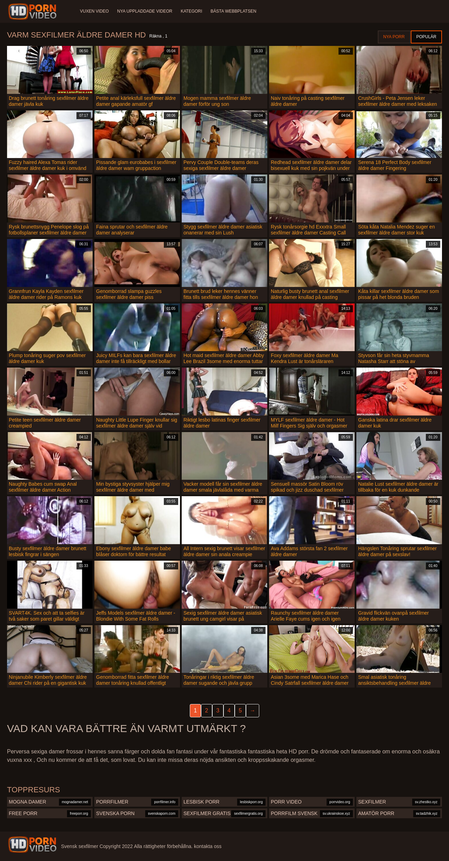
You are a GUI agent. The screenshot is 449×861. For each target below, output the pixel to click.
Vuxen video (94, 11)
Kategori (191, 11)
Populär (426, 36)
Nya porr (394, 36)
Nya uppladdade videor (144, 11)
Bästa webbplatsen (233, 11)
